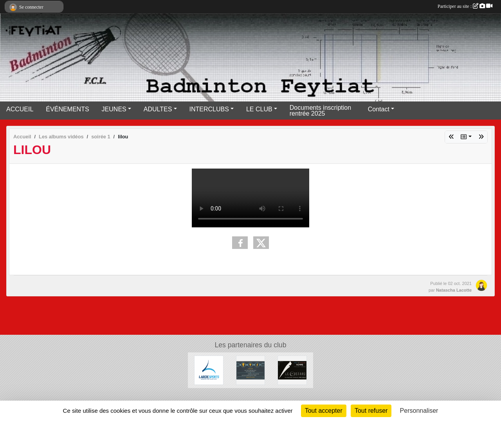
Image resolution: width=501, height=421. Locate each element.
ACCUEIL (19, 109)
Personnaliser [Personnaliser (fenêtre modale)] (419, 410)
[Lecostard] (292, 370)
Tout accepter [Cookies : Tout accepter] (323, 410)
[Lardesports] (208, 370)
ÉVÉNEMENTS (67, 109)
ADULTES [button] (158, 109)
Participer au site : (465, 6)
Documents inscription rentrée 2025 (320, 110)
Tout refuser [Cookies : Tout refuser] (371, 410)
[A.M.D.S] (250, 370)
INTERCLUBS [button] (209, 109)
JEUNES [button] (114, 109)
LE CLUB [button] (259, 109)
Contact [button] (378, 109)
